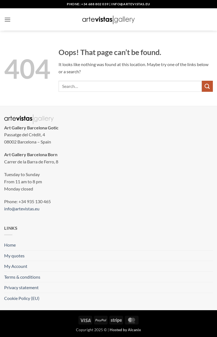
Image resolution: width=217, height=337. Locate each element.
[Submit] (207, 86)
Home (10, 244)
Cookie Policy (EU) (21, 298)
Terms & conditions (22, 276)
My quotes (14, 255)
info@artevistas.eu (130, 4)
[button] (7, 19)
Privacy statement (21, 287)
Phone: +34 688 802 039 (87, 4)
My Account (15, 266)
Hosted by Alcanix (125, 329)
